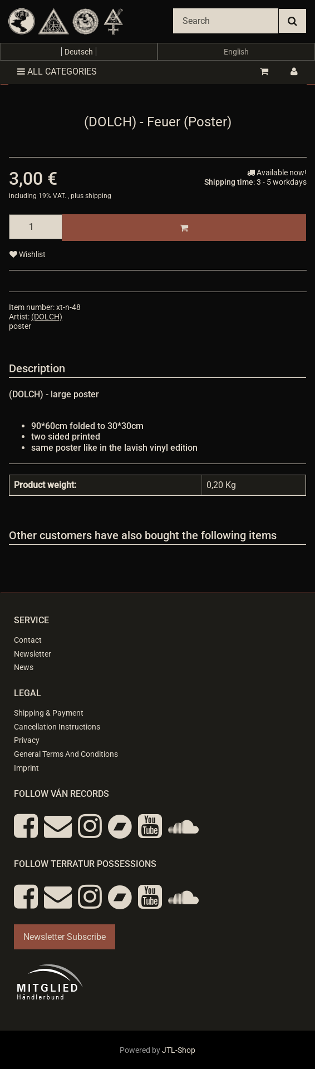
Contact (28, 640)
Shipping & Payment (48, 712)
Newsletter (32, 653)
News (23, 667)
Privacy (27, 740)
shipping (98, 196)
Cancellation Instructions (57, 726)
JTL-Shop (178, 1050)
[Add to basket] (184, 227)
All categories (57, 71)
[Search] (225, 20)
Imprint (26, 767)
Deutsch (79, 51)
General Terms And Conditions (66, 754)
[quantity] (35, 226)
